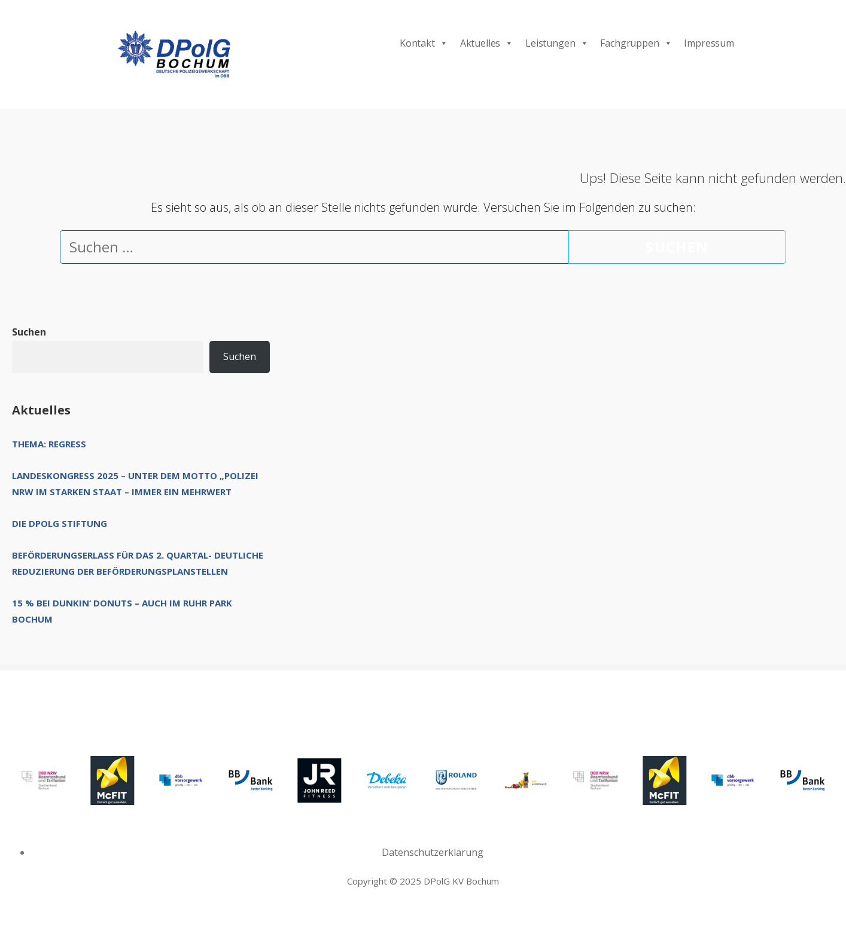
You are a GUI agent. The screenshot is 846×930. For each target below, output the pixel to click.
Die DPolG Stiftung (59, 523)
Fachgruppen (636, 43)
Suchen (29, 332)
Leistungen (556, 43)
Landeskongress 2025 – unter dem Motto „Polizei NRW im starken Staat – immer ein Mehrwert (135, 483)
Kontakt (424, 43)
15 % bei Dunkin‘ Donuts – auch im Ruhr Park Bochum (122, 611)
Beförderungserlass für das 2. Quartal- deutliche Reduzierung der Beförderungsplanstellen (137, 563)
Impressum (709, 43)
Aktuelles (486, 43)
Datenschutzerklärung (432, 852)
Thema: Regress (49, 444)
